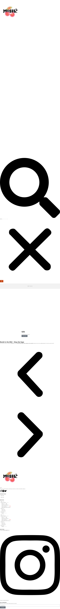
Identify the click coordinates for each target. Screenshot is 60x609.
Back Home (24, 333)
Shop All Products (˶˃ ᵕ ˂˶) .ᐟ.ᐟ (5, 500)
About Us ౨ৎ (2, 506)
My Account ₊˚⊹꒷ (3, 509)
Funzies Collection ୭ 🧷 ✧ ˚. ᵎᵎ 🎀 (6, 517)
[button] (30, 188)
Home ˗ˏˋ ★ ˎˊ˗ (3, 499)
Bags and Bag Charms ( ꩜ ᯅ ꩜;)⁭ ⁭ (6, 518)
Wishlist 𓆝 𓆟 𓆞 (4, 510)
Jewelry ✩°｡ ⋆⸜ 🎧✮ (4, 501)
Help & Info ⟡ (3, 507)
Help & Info (2, 493)
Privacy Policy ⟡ (4, 508)
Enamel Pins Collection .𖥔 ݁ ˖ (5, 502)
